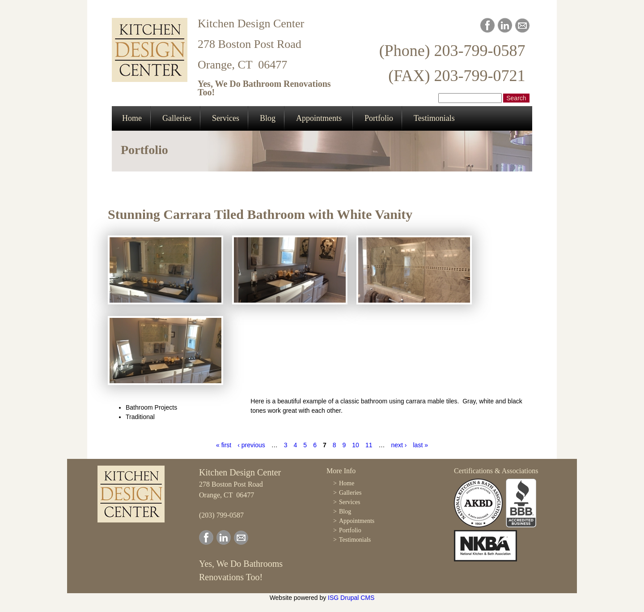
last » (420, 445)
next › (399, 445)
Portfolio (378, 118)
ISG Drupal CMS (351, 597)
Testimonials (434, 118)
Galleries (176, 118)
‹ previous (251, 445)
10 (355, 445)
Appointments (319, 118)
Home (132, 118)
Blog (267, 118)
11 (369, 445)
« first (223, 445)
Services (225, 118)
